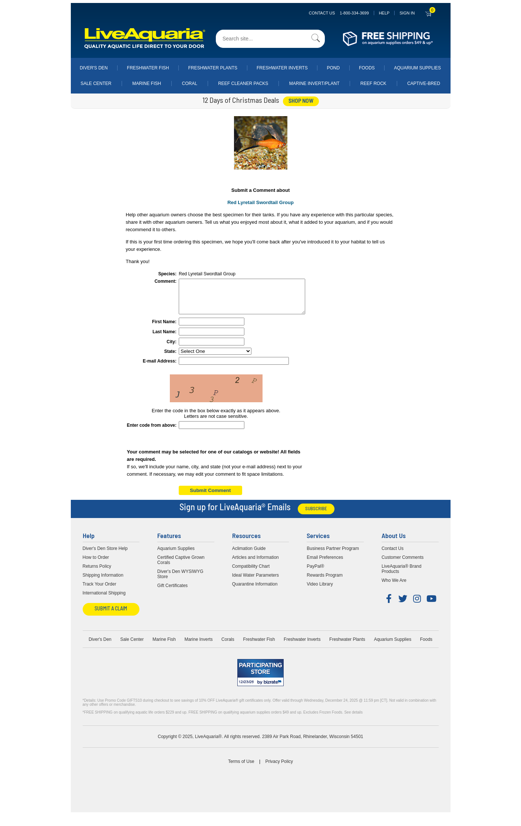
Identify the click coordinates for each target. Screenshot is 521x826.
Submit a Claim (111, 616)
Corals (227, 646)
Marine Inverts (198, 646)
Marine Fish (146, 83)
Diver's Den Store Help (105, 555)
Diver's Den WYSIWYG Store (180, 581)
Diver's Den (94, 68)
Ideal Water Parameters (255, 581)
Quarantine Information (255, 590)
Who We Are (394, 587)
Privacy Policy (279, 768)
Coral (189, 83)
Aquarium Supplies (417, 68)
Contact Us (339, 13)
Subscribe (316, 515)
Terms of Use (241, 768)
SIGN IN (407, 13)
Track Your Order (99, 590)
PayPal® (315, 573)
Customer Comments (402, 564)
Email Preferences (325, 564)
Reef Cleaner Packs (243, 83)
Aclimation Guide (249, 555)
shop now (300, 101)
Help (384, 13)
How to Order (96, 564)
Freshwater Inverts (282, 68)
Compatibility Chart (251, 573)
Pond (333, 68)
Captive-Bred (423, 83)
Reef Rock (373, 83)
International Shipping (104, 599)
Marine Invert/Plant (314, 83)
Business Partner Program (333, 555)
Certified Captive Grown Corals (180, 566)
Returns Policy (97, 573)
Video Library (320, 590)
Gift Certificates (172, 592)
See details (353, 719)
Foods (367, 68)
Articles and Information (255, 564)
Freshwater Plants (212, 68)
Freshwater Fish (148, 68)
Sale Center (95, 83)
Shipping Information (103, 581)
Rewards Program (325, 581)
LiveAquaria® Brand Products (402, 575)
